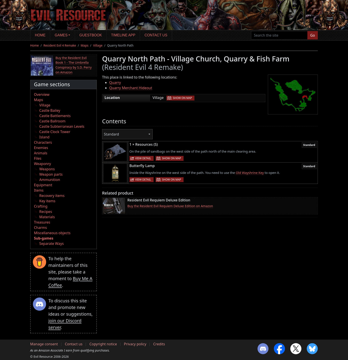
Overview (41, 94)
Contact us (155, 35)
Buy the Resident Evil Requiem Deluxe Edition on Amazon (170, 206)
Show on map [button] (182, 98)
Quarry (115, 82)
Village (97, 45)
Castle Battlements (55, 115)
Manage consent (44, 344)
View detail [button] (143, 158)
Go (312, 35)
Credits (159, 344)
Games (61, 35)
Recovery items (52, 195)
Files (37, 158)
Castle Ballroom (52, 121)
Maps (85, 45)
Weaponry (42, 163)
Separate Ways (51, 243)
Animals (40, 153)
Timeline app (123, 35)
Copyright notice (103, 344)
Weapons (47, 169)
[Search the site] (279, 35)
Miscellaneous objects (52, 232)
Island (44, 137)
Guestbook (90, 35)
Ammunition (49, 179)
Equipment (43, 185)
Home (40, 35)
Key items (47, 201)
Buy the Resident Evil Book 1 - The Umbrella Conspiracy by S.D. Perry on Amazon (73, 65)
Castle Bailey (49, 110)
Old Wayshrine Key (250, 173)
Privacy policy (135, 344)
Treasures (42, 222)
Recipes (45, 211)
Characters (43, 142)
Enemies (41, 147)
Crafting (40, 206)
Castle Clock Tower (54, 131)
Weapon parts (51, 174)
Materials (47, 216)
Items (39, 190)
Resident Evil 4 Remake (60, 45)
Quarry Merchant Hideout (130, 87)
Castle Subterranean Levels (61, 126)
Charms (40, 227)
